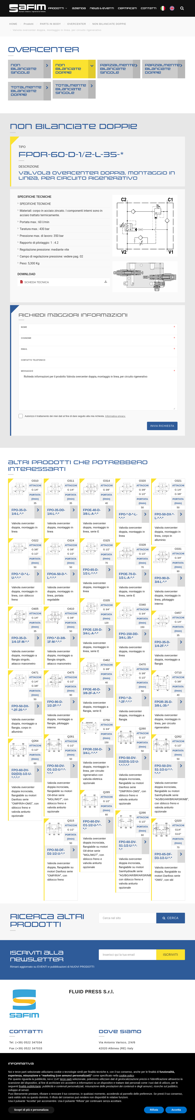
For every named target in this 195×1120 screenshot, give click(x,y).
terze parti (66, 1079)
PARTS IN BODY (50, 24)
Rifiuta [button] (154, 1109)
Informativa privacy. (115, 416)
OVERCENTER (76, 24)
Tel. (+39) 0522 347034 (25, 1043)
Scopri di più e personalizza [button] (31, 1109)
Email (24, 350)
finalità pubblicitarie (30, 1086)
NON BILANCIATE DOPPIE (109, 24)
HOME (13, 24)
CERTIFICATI (136, 9)
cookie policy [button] (126, 1075)
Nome (24, 328)
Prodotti (67, 9)
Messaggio (27, 372)
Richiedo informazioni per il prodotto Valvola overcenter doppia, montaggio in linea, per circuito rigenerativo (98, 391)
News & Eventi (111, 9)
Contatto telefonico (33, 361)
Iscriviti (170, 955)
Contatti (158, 9)
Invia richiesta (162, 426)
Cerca (171, 918)
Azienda (88, 9)
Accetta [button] (176, 1109)
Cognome (26, 339)
